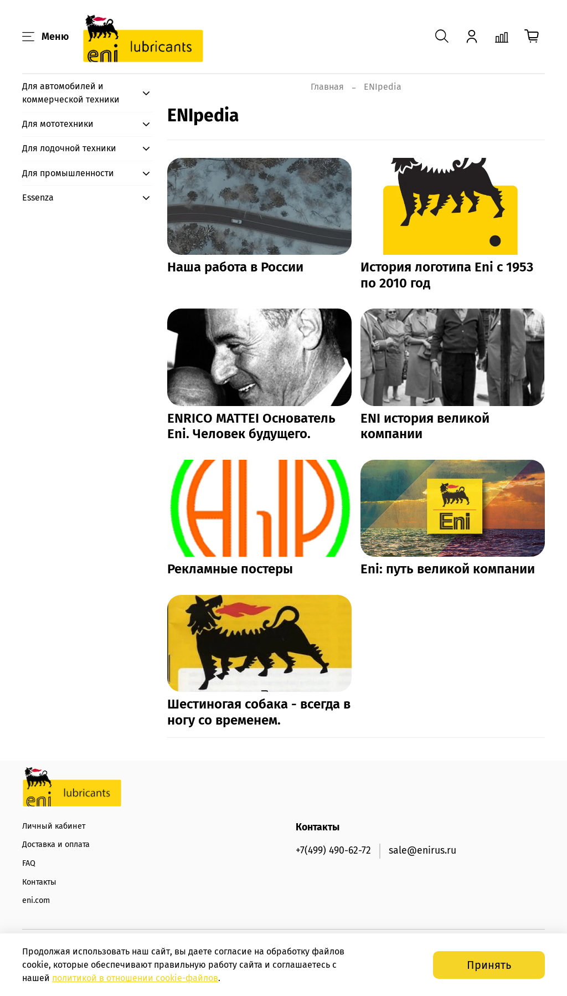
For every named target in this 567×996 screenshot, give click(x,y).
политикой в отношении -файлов (135, 978)
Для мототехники (58, 124)
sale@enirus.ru (422, 850)
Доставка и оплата (56, 844)
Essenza (38, 197)
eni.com (36, 900)
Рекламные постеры (230, 569)
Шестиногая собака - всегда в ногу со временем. (258, 712)
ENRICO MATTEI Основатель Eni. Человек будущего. (251, 426)
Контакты (39, 882)
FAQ (28, 863)
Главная (327, 86)
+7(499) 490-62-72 (333, 850)
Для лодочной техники (69, 148)
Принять (489, 965)
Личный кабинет (53, 826)
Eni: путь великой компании (447, 569)
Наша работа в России (235, 267)
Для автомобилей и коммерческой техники (71, 93)
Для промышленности (68, 173)
